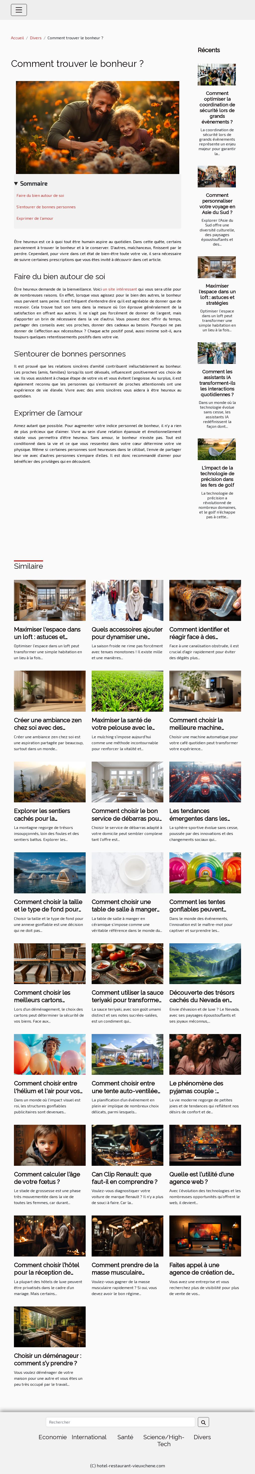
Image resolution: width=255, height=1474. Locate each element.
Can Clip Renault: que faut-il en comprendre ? (124, 1178)
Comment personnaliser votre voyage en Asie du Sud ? (217, 203)
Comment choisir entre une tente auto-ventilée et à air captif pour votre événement (124, 1095)
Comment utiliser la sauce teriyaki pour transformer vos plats (127, 1000)
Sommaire (33, 183)
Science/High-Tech (164, 1440)
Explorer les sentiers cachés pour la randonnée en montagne (48, 818)
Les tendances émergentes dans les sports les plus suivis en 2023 (201, 822)
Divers (36, 37)
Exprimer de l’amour (34, 218)
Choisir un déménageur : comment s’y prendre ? (47, 1359)
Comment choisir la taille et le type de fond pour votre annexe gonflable (48, 909)
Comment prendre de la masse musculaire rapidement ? (125, 1272)
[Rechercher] (120, 1422)
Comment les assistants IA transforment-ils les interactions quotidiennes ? (217, 383)
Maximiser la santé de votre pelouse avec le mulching (122, 728)
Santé (125, 1437)
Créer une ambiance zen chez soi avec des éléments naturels (47, 728)
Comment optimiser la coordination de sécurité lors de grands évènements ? (217, 107)
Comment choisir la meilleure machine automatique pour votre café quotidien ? (202, 731)
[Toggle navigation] (19, 10)
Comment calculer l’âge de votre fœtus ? (47, 1178)
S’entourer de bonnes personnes (46, 206)
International (89, 1437)
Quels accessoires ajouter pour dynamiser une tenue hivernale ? (127, 637)
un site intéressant (120, 289)
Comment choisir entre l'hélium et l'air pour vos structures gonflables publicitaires (47, 1095)
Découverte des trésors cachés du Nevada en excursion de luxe (201, 1000)
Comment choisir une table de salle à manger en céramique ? (124, 909)
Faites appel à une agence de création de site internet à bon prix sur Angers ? (205, 1276)
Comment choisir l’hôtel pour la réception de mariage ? (46, 1272)
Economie (53, 1437)
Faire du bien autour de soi (40, 195)
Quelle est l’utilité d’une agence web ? (201, 1178)
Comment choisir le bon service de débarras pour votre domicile (126, 818)
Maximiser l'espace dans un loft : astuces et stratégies (217, 294)
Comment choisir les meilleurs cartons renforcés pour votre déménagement (42, 1004)
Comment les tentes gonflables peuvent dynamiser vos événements (197, 913)
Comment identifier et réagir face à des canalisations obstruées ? (204, 637)
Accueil (17, 37)
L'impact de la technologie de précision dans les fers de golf (217, 476)
